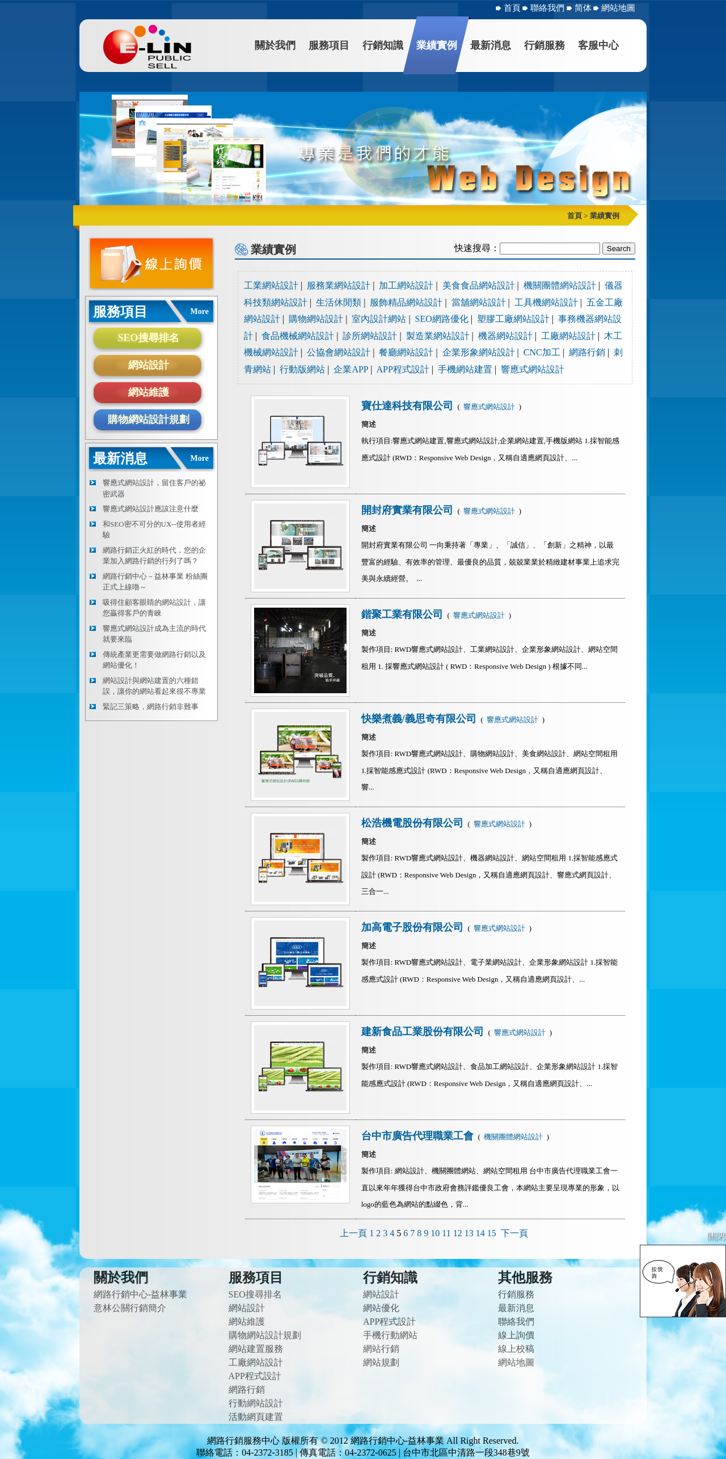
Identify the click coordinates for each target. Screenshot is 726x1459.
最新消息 (490, 45)
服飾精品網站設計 (406, 302)
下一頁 (514, 1233)
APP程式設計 (403, 369)
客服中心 (598, 45)
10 (435, 1233)
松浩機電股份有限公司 (413, 823)
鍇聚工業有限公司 (403, 614)
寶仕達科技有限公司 (408, 406)
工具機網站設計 (546, 302)
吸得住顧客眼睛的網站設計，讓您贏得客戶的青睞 (154, 608)
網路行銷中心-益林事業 (140, 1294)
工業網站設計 (271, 285)
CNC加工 (542, 352)
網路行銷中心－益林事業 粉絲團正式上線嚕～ (155, 582)
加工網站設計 (406, 285)
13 (469, 1233)
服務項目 (329, 45)
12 (457, 1233)
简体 (584, 7)
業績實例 (436, 45)
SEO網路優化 (441, 319)
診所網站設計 (370, 336)
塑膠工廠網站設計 (513, 319)
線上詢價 (516, 1335)
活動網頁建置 (256, 1417)
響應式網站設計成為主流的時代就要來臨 (154, 634)
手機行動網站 (390, 1335)
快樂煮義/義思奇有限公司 (420, 718)
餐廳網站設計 (406, 352)
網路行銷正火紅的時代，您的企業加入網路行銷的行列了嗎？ (154, 556)
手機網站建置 (465, 369)
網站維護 (148, 392)
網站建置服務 (256, 1349)
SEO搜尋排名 (148, 337)
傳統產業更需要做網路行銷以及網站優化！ (154, 660)
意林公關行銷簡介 (130, 1308)
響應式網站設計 (532, 369)
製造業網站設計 (438, 336)
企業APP (351, 369)
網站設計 (148, 365)
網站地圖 (618, 7)
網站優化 (381, 1308)
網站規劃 (381, 1362)
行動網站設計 (256, 1403)
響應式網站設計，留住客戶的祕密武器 (154, 488)
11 (446, 1233)
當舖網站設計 (478, 302)
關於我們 (275, 45)
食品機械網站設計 (297, 336)
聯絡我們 (548, 7)
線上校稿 (516, 1349)
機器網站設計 (505, 336)
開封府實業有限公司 (408, 510)
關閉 (717, 1237)
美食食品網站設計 (478, 285)
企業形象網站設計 (478, 352)
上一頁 (353, 1233)
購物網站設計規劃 (148, 419)
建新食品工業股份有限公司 (424, 1031)
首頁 (512, 7)
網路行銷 (587, 352)
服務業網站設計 (338, 285)
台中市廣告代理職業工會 (418, 1136)
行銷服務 (544, 45)
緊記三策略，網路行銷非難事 (151, 706)
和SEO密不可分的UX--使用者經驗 (154, 530)
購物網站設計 (316, 319)
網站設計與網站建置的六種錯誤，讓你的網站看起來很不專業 (154, 686)
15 (491, 1233)
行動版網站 (302, 369)
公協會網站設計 (338, 352)
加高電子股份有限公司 (413, 927)
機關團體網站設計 (560, 285)
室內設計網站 (379, 319)
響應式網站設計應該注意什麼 (151, 508)
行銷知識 (382, 45)
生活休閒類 (338, 302)
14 (480, 1233)
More (200, 311)
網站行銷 (381, 1349)
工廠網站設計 (568, 336)
